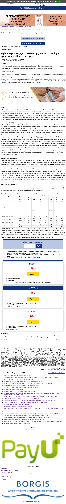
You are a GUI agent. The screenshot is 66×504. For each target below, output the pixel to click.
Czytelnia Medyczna (4, 29)
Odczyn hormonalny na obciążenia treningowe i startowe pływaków (21, 387)
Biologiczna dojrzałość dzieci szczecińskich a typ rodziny (18, 375)
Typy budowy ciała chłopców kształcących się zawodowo (18, 406)
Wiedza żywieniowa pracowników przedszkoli (15, 411)
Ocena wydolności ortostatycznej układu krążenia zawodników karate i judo (23, 385)
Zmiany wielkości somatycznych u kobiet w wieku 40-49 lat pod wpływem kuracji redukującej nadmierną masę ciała (33, 421)
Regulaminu (37, 254)
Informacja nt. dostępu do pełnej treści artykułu (38, 33)
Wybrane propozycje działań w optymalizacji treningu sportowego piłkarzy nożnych (36, 29)
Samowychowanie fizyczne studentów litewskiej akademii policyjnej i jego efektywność (25, 402)
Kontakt (42, 5)
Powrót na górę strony (56, 372)
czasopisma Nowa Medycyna (57, 369)
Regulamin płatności (7, 472)
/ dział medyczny (33, 43)
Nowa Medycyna (13, 29)
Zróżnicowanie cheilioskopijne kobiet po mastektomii (17, 423)
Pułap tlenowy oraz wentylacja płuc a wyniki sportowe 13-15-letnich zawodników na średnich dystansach (30, 396)
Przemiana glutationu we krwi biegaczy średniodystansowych (19, 391)
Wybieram (33, 274)
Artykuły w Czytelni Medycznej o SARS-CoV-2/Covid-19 (17, 26)
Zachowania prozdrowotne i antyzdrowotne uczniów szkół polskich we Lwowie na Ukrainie (26, 417)
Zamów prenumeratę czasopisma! (33, 38)
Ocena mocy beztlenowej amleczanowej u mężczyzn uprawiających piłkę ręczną (24, 381)
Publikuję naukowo (6, 476)
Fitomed (3, 479)
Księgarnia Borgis (6, 478)
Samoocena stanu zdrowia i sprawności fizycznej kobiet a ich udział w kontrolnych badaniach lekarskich (30, 400)
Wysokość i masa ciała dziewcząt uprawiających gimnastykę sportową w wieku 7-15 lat (26, 415)
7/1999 (18, 29)
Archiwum (4, 468)
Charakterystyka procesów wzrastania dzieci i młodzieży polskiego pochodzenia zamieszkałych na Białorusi (31, 377)
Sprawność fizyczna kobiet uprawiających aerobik (16, 404)
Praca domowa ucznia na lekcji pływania (14, 389)
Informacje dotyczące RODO (9, 470)
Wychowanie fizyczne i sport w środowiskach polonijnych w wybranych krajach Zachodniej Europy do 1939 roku (32, 413)
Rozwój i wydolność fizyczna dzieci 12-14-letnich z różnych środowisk (21, 398)
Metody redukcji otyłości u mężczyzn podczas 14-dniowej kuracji (20, 379)
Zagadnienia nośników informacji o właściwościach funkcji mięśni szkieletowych (24, 419)
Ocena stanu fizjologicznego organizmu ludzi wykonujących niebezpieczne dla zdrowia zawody (28, 383)
